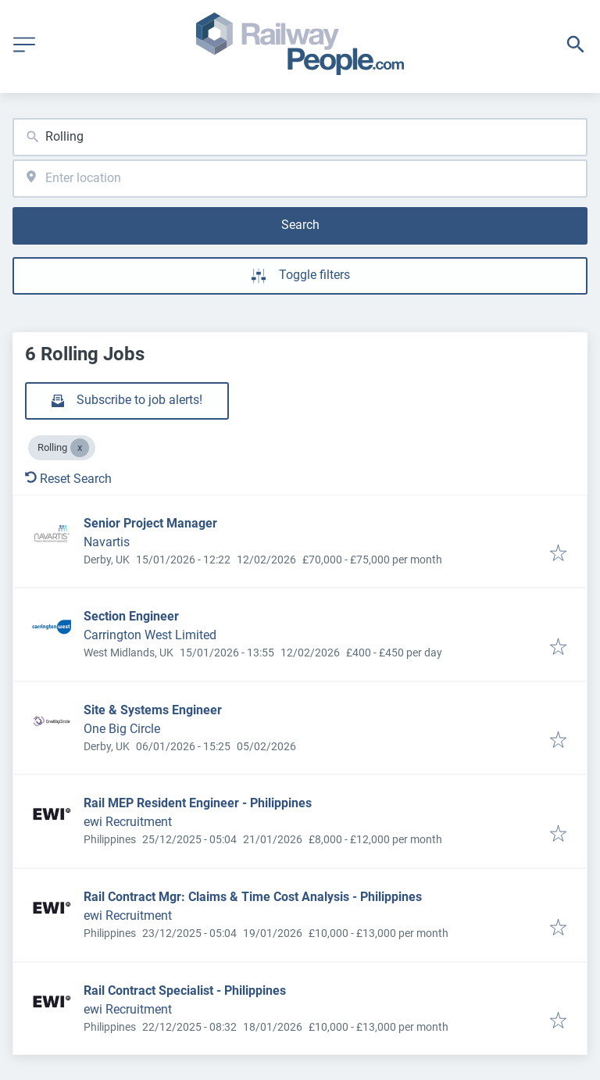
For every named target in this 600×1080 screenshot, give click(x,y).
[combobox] (300, 137)
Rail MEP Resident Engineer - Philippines (198, 803)
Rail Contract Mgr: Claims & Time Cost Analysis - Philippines (253, 896)
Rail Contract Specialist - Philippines (185, 990)
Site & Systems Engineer (153, 710)
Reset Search (68, 478)
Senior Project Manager (150, 523)
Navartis (107, 542)
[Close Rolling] (79, 447)
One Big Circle (122, 728)
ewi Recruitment (128, 821)
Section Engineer (131, 616)
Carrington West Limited (150, 635)
